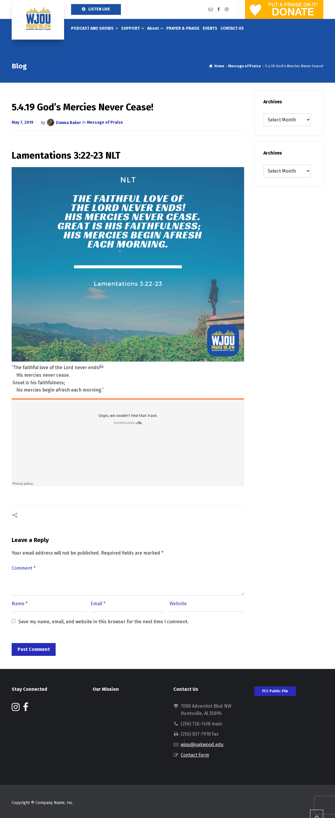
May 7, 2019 (23, 122)
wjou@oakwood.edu (202, 744)
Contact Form (195, 755)
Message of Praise (105, 122)
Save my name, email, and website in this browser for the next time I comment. (103, 621)
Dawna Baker (68, 122)
